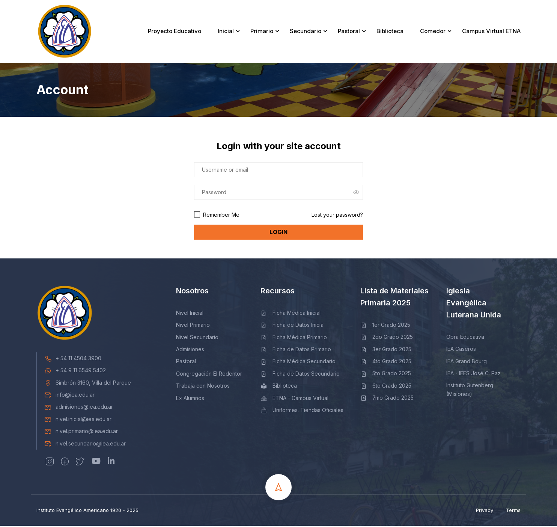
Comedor (433, 31)
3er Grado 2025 (385, 350)
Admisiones (190, 350)
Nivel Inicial (189, 313)
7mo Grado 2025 (387, 399)
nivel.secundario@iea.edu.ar (85, 444)
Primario (261, 31)
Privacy (484, 511)
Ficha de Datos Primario (295, 350)
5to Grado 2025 (385, 374)
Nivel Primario (193, 326)
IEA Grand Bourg (466, 362)
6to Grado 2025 (385, 386)
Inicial (226, 31)
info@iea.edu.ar (69, 396)
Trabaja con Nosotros (203, 387)
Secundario (305, 31)
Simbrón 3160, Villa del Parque (87, 383)
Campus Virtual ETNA (491, 31)
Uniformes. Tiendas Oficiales (301, 411)
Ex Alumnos (190, 399)
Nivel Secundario (197, 338)
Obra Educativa (465, 337)
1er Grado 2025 (385, 325)
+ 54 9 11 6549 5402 (75, 371)
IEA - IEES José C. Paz (473, 374)
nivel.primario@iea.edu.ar (81, 432)
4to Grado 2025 (385, 362)
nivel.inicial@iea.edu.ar (77, 420)
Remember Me (216, 215)
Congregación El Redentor (209, 374)
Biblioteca (389, 31)
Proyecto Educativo (174, 31)
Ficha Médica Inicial (290, 313)
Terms (513, 511)
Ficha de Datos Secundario (300, 374)
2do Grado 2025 (386, 338)
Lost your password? (337, 215)
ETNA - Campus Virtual (294, 399)
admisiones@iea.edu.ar (78, 408)
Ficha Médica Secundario (298, 362)
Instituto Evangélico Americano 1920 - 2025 (87, 511)
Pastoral (349, 31)
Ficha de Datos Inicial (292, 326)
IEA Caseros (461, 350)
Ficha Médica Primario (293, 338)
